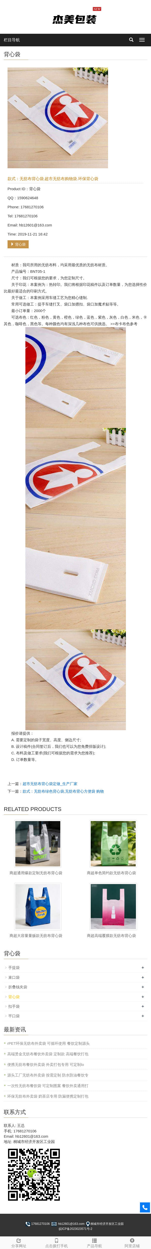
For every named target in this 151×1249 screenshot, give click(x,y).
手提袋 (14, 967)
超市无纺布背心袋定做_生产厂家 (50, 784)
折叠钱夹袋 (17, 987)
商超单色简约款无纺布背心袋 (111, 873)
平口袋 (14, 1016)
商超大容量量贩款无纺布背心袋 (36, 935)
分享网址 (19, 1242)
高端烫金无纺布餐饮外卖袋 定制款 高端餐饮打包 (47, 1054)
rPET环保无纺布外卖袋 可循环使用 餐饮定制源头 (48, 1043)
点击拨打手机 (56, 1242)
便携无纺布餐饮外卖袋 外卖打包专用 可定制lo (45, 1064)
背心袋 (18, 244)
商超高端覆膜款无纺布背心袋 (111, 935)
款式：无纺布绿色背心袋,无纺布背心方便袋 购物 (63, 791)
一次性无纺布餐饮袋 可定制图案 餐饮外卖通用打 (47, 1086)
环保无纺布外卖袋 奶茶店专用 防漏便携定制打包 (47, 1096)
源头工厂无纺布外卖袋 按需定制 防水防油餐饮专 (47, 1075)
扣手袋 (14, 1006)
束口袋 (14, 977)
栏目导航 (12, 40)
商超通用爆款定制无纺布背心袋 (36, 873)
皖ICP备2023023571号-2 (75, 1229)
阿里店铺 (132, 1242)
